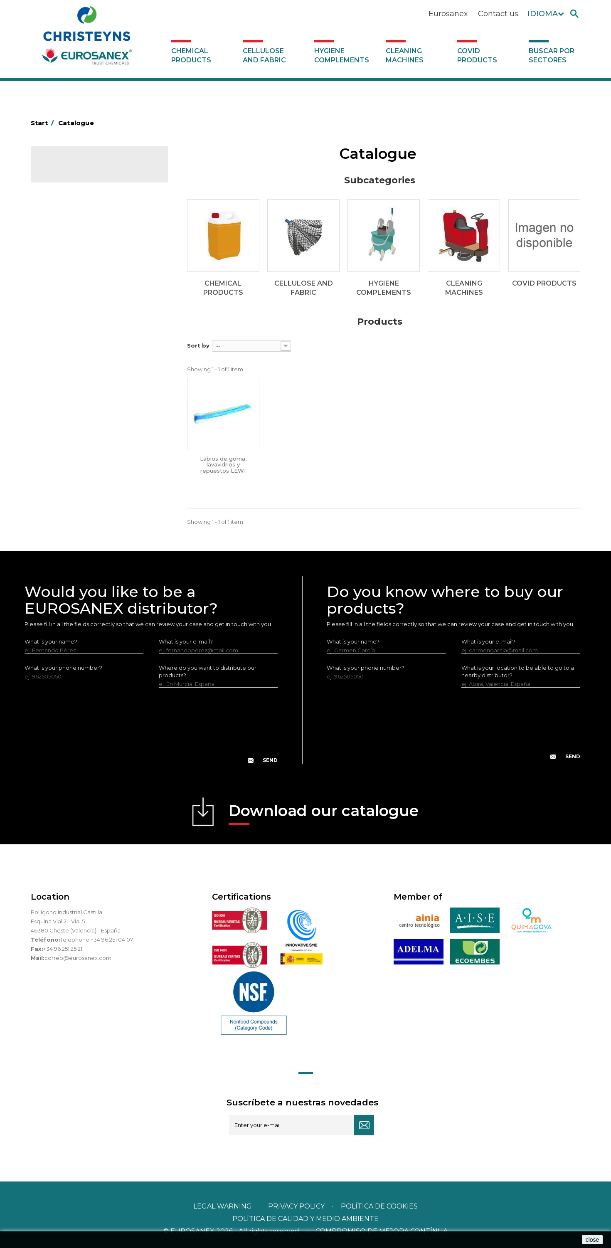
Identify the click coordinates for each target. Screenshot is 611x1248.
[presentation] (151, 732)
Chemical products (191, 55)
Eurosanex (448, 13)
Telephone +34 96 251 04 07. (97, 939)
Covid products (477, 55)
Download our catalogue (324, 813)
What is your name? (51, 641)
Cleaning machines (405, 55)
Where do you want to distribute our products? (207, 671)
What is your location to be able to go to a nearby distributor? (517, 671)
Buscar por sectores (551, 55)
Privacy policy (297, 1206)
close (592, 1239)
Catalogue (72, 170)
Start (44, 123)
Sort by (198, 345)
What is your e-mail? (186, 641)
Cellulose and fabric (264, 55)
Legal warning (223, 1206)
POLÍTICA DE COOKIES (379, 1206)
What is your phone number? (63, 667)
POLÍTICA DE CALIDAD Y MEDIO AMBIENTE (305, 1219)
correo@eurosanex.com (77, 957)
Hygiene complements (341, 55)
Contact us (498, 13)
